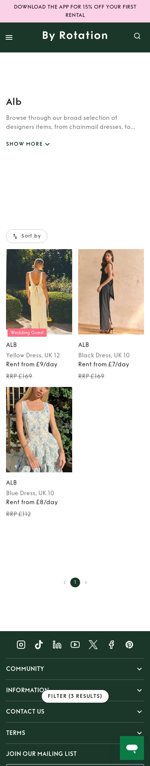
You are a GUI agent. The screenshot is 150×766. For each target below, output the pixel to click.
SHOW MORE (29, 144)
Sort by (26, 236)
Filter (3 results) (75, 696)
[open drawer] (9, 37)
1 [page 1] (75, 582)
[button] (75, 668)
